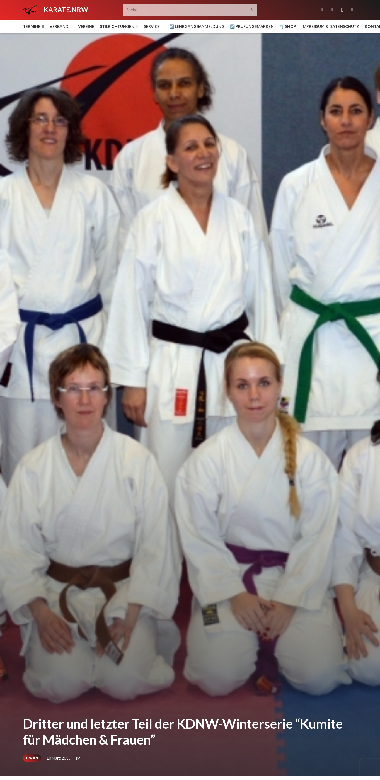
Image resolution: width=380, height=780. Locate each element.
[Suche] (190, 10)
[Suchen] (251, 10)
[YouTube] (352, 10)
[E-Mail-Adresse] (322, 10)
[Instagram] (342, 10)
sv (78, 758)
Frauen (32, 758)
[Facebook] (332, 10)
